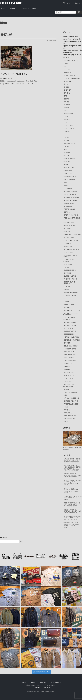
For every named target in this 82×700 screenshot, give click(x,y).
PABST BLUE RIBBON (71, 404)
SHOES (66, 87)
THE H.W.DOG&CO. (71, 225)
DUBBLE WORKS (70, 331)
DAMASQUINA (69, 352)
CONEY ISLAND (11, 3)
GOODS (67, 132)
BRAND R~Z (68, 173)
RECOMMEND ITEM (71, 60)
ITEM (66, 63)
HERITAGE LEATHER (71, 337)
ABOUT (32, 683)
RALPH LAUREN (69, 179)
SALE (66, 422)
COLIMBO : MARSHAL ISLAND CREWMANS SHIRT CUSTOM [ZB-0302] (71, 525)
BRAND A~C (68, 252)
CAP (65, 66)
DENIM (66, 108)
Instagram (37, 687)
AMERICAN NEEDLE (71, 292)
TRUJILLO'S (68, 206)
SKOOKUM (68, 188)
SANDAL (67, 93)
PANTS (66, 102)
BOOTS (66, 99)
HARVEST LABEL (70, 361)
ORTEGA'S (68, 382)
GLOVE (66, 137)
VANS (66, 182)
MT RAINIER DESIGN (71, 398)
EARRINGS (68, 170)
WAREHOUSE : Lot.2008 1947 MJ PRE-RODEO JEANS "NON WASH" (72, 517)
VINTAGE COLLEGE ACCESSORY (70, 314)
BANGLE (67, 161)
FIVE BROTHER (69, 355)
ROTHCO (67, 228)
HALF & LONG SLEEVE (72, 78)
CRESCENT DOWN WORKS (70, 256)
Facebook (47, 687)
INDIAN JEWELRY (70, 158)
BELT (66, 135)
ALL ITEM (66, 57)
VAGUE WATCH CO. (71, 200)
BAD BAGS (68, 264)
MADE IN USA (69, 304)
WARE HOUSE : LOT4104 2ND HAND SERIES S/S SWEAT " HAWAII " (71, 490)
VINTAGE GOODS (70, 322)
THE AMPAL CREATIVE (72, 249)
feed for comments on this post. (12, 81)
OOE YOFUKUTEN (70, 416)
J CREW (67, 370)
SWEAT (66, 123)
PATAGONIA (68, 413)
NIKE (66, 407)
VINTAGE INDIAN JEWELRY (69, 318)
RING (66, 164)
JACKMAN (67, 389)
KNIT (65, 111)
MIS (65, 395)
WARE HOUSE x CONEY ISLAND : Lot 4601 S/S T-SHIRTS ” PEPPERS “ (72, 460)
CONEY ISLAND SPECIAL (69, 260)
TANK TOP (67, 81)
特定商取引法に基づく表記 (33, 685)
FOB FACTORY (69, 358)
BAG (65, 96)
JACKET (67, 120)
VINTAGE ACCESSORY (72, 310)
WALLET (67, 152)
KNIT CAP (67, 69)
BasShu (66, 289)
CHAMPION (68, 273)
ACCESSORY (68, 114)
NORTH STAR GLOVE (71, 376)
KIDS (66, 149)
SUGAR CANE (69, 203)
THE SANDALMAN (70, 191)
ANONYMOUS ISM (70, 279)
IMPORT (67, 367)
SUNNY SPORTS (70, 194)
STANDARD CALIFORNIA (72, 234)
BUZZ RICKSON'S (70, 270)
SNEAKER (67, 90)
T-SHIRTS (67, 72)
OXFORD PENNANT (71, 401)
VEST (66, 117)
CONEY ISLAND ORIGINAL (69, 282)
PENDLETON (68, 379)
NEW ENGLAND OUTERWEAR (69, 385)
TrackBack (31, 81)
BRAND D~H (68, 328)
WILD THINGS (69, 237)
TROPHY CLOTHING (71, 215)
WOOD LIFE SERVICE (71, 197)
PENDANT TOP (69, 167)
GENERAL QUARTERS (72, 340)
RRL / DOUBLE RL (70, 176)
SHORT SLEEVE (69, 75)
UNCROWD (68, 243)
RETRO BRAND (69, 209)
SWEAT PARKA (69, 126)
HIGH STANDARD (70, 349)
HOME (24, 683)
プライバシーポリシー (50, 685)
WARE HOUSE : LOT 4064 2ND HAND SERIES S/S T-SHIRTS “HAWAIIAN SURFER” (72, 468)
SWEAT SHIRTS (69, 129)
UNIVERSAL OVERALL (72, 240)
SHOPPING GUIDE (56, 683)
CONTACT (43, 683)
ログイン (79, 3)
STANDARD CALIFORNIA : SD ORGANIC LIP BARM (72, 498)
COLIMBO (67, 286)
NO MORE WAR (69, 419)
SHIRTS (66, 84)
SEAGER (67, 231)
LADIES (66, 146)
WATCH (66, 155)
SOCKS (66, 140)
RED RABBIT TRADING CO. (71, 218)
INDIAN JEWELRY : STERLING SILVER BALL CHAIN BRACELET (72, 475)
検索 (79, 12)
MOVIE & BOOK (69, 143)
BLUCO (66, 298)
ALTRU (66, 267)
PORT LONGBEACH (71, 392)
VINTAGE (67, 307)
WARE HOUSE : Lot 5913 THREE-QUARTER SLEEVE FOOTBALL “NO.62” (72, 482)
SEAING (67, 212)
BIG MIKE (67, 301)
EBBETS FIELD (69, 334)
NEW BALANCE (69, 373)
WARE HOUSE (69, 185)
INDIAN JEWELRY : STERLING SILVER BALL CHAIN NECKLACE (72, 511)
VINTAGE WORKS (70, 222)
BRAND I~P (68, 364)
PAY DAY (67, 410)
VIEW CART (68, 3)
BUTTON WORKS (70, 276)
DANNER (67, 343)
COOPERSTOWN (70, 295)
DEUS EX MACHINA (71, 346)
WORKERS (68, 246)
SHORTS (67, 105)
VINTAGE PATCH (70, 325)
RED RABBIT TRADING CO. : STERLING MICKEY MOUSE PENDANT (73, 504)
